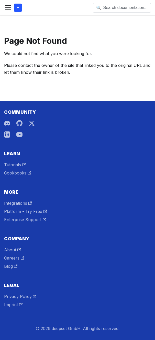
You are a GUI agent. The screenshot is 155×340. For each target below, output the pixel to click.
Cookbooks (17, 173)
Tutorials (15, 164)
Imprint (13, 304)
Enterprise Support (25, 219)
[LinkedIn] (7, 134)
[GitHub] (19, 123)
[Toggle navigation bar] (8, 8)
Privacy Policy (20, 296)
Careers (14, 258)
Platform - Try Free (25, 211)
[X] (32, 123)
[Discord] (7, 123)
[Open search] (122, 8)
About (12, 249)
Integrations (18, 203)
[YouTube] (19, 134)
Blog (10, 266)
